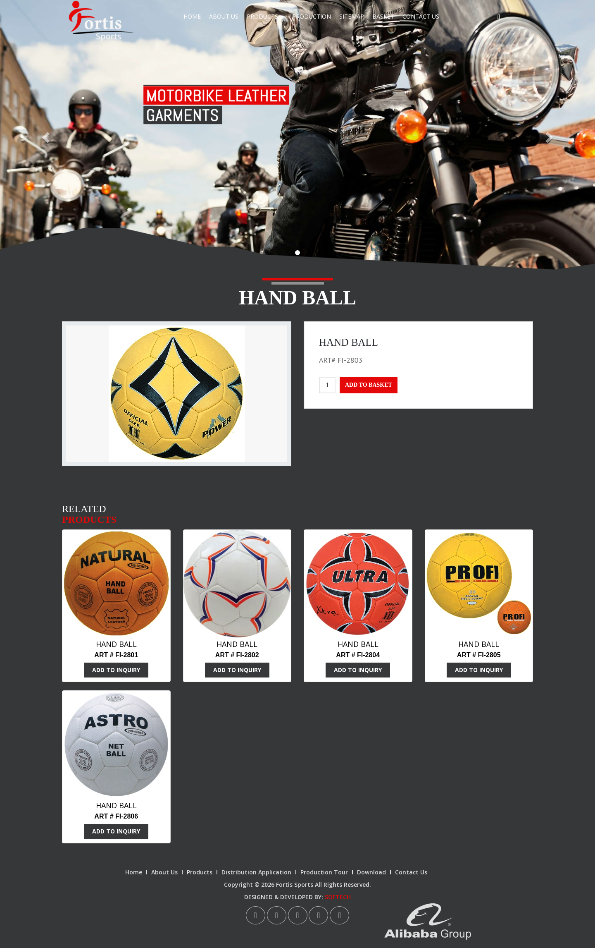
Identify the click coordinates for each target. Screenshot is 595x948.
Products (265, 16)
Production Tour (324, 872)
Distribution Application (256, 872)
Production (311, 16)
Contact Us (420, 16)
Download (371, 872)
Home (192, 16)
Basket (383, 16)
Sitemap (351, 16)
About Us (223, 16)
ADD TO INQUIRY (116, 670)
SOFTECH (338, 897)
